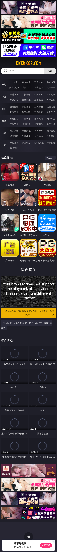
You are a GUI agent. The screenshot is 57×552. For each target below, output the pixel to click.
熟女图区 (38, 123)
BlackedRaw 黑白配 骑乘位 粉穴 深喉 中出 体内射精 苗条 (26, 325)
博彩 (4, 84)
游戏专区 (51, 82)
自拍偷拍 (26, 94)
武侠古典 (51, 130)
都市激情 (14, 130)
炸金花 (26, 87)
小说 (4, 133)
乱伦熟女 (38, 111)
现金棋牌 (38, 87)
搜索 (50, 71)
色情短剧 (14, 148)
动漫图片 (51, 118)
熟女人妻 (14, 99)
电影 (4, 108)
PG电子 (14, 82)
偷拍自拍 (26, 106)
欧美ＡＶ (38, 94)
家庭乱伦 (26, 130)
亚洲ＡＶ (14, 94)
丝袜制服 (26, 99)
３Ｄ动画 (51, 94)
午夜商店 (14, 143)
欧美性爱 (51, 106)
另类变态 (51, 111)
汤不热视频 (38, 143)
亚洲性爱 (14, 106)
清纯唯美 (26, 123)
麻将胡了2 (14, 87)
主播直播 (38, 99)
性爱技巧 (51, 136)
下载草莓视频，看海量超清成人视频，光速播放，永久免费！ (29, 313)
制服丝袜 (14, 111)
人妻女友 (38, 130)
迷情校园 (14, 136)
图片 (4, 121)
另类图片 (51, 123)
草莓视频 (26, 143)
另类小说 (26, 136)
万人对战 (38, 82)
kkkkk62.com (28, 63)
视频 (4, 96)
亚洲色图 (26, 118)
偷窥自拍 (14, 118)
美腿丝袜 (14, 123)
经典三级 (26, 111)
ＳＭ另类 (51, 99)
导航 (4, 145)
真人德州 (26, 82)
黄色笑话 (38, 136)
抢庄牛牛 (51, 87)
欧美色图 (38, 118)
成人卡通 (38, 106)
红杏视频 (51, 143)
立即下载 (46, 545)
